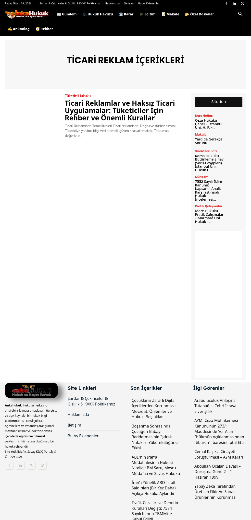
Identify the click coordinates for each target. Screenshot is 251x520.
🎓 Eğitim (147, 14)
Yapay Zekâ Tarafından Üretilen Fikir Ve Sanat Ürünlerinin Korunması (215, 489)
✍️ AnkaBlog (19, 28)
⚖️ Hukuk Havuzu (98, 14)
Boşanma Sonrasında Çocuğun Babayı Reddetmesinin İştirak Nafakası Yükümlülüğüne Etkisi (155, 435)
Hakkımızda (112, 3)
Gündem (201, 175)
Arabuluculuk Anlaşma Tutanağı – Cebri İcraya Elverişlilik (215, 403)
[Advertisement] (219, 302)
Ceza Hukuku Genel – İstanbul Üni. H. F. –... (208, 123)
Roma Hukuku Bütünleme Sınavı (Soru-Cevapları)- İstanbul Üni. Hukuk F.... (209, 162)
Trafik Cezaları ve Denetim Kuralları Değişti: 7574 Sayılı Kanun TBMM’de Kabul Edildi (155, 509)
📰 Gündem (67, 14)
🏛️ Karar (126, 14)
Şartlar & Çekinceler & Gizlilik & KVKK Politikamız (69, 3)
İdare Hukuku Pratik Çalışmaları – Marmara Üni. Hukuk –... (209, 214)
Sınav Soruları (205, 150)
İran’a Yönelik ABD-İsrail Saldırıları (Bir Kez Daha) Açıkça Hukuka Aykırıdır (154, 486)
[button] (240, 15)
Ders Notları (204, 115)
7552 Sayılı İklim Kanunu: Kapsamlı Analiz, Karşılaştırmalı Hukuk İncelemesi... (210, 189)
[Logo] (29, 14)
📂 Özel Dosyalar (199, 14)
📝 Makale (170, 14)
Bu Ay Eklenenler (149, 3)
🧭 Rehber (44, 28)
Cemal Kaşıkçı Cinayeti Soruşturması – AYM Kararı (218, 452)
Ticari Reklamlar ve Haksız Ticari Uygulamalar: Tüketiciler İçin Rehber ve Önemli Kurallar (120, 110)
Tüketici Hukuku (77, 96)
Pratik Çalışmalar (208, 204)
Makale (200, 134)
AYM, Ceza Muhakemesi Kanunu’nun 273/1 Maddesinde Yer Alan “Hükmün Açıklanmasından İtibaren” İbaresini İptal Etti (219, 429)
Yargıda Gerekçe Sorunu (208, 141)
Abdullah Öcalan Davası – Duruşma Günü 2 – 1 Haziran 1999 (217, 469)
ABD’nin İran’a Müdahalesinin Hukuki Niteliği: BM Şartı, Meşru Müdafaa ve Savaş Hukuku (156, 463)
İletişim (129, 3)
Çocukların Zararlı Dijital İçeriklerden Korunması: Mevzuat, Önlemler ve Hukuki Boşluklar (154, 406)
